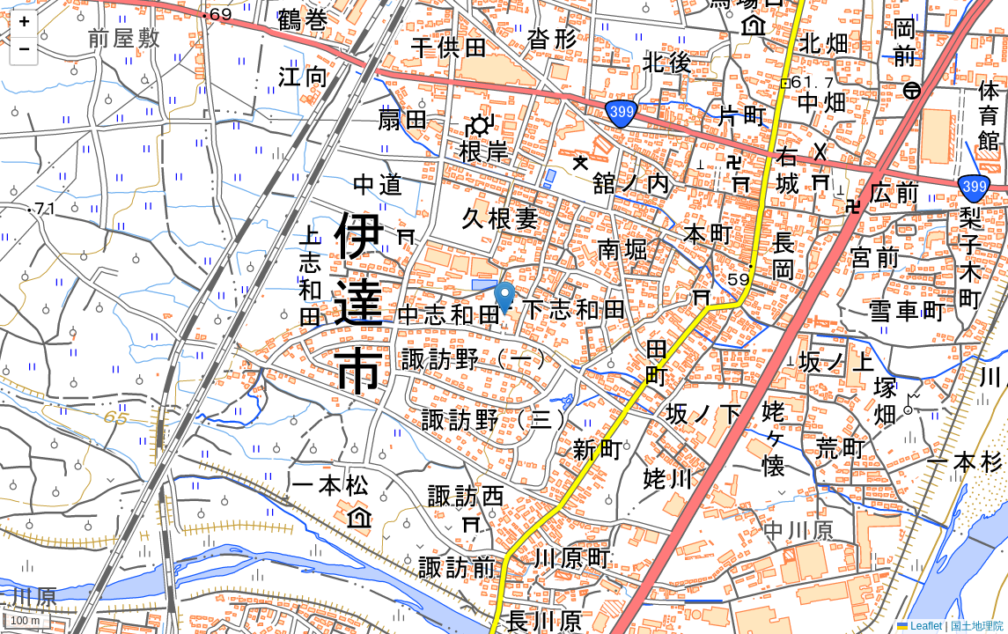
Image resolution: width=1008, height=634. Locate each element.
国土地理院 (977, 626)
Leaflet (919, 626)
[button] (504, 299)
